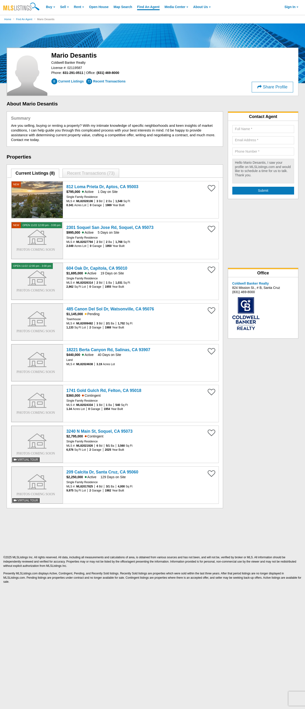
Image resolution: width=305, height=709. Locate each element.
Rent (77, 7)
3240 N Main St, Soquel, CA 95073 (99, 431)
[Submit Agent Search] (263, 191)
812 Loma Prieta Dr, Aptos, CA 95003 (102, 186)
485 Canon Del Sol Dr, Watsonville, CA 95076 (110, 309)
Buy (49, 7)
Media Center (175, 7)
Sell (63, 7)
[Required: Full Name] (263, 129)
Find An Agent (24, 19)
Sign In (290, 7)
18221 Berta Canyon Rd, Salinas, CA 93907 (108, 349)
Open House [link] (98, 7)
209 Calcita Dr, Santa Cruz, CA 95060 (102, 472)
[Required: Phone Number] (263, 152)
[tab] (35, 173)
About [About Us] (200, 7)
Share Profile (272, 87)
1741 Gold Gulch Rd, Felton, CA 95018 (103, 390)
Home (7, 19)
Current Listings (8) (35, 173)
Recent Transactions (91, 173)
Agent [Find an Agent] (148, 7)
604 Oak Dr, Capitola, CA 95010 (96, 268)
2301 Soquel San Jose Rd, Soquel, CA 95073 (109, 227)
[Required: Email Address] (263, 140)
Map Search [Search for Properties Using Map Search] (123, 7)
